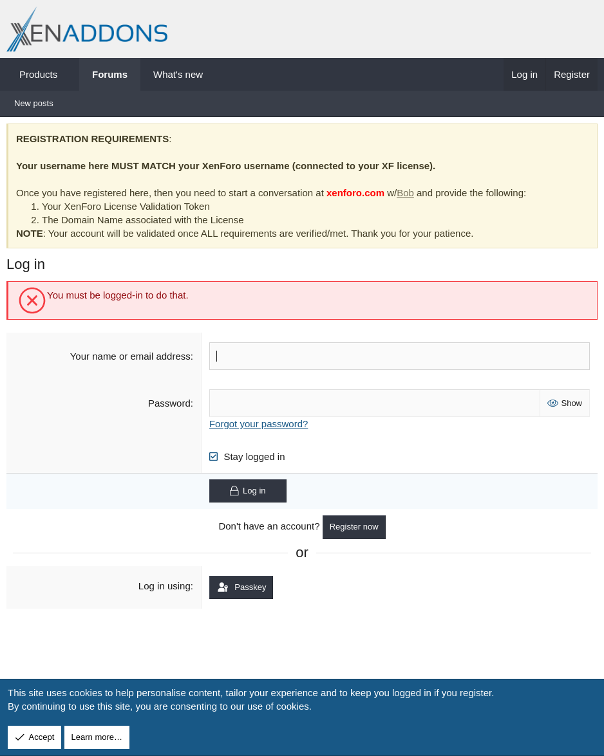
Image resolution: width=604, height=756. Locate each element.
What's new (178, 74)
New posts (33, 103)
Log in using (166, 588)
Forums (109, 74)
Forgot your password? (260, 426)
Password (170, 406)
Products (38, 74)
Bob (408, 195)
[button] (69, 74)
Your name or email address (131, 359)
